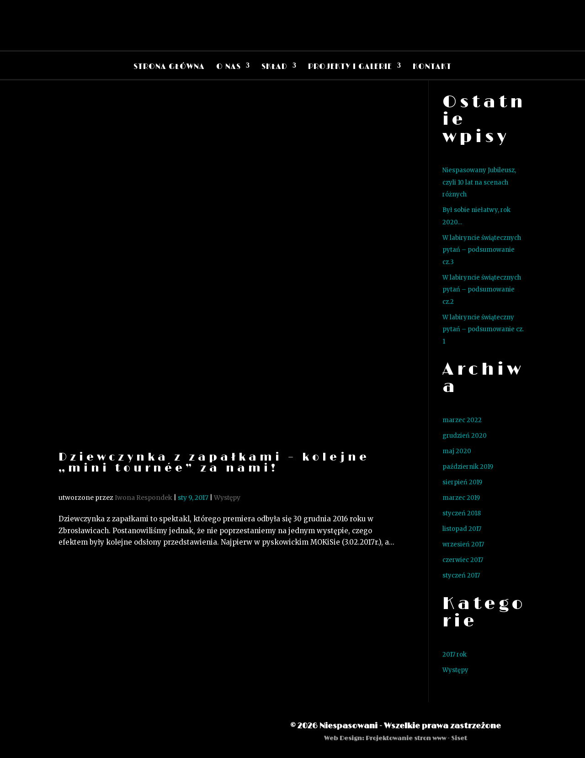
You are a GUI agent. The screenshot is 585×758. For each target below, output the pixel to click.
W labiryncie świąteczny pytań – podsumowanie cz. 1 (483, 329)
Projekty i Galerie (350, 66)
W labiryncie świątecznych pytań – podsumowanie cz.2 (481, 290)
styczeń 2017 (461, 575)
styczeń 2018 (461, 513)
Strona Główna (169, 66)
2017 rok (454, 654)
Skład (274, 66)
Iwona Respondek (143, 497)
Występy (227, 497)
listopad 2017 (461, 529)
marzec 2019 (461, 498)
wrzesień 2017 (463, 544)
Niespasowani (348, 726)
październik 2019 (467, 467)
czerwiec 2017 (462, 560)
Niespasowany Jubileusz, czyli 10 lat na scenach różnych (479, 182)
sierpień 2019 (462, 482)
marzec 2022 (462, 420)
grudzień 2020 (464, 436)
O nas (228, 66)
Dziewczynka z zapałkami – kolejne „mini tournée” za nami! (214, 463)
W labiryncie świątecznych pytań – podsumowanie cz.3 (481, 250)
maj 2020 (456, 451)
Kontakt (432, 66)
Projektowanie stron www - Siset (416, 738)
